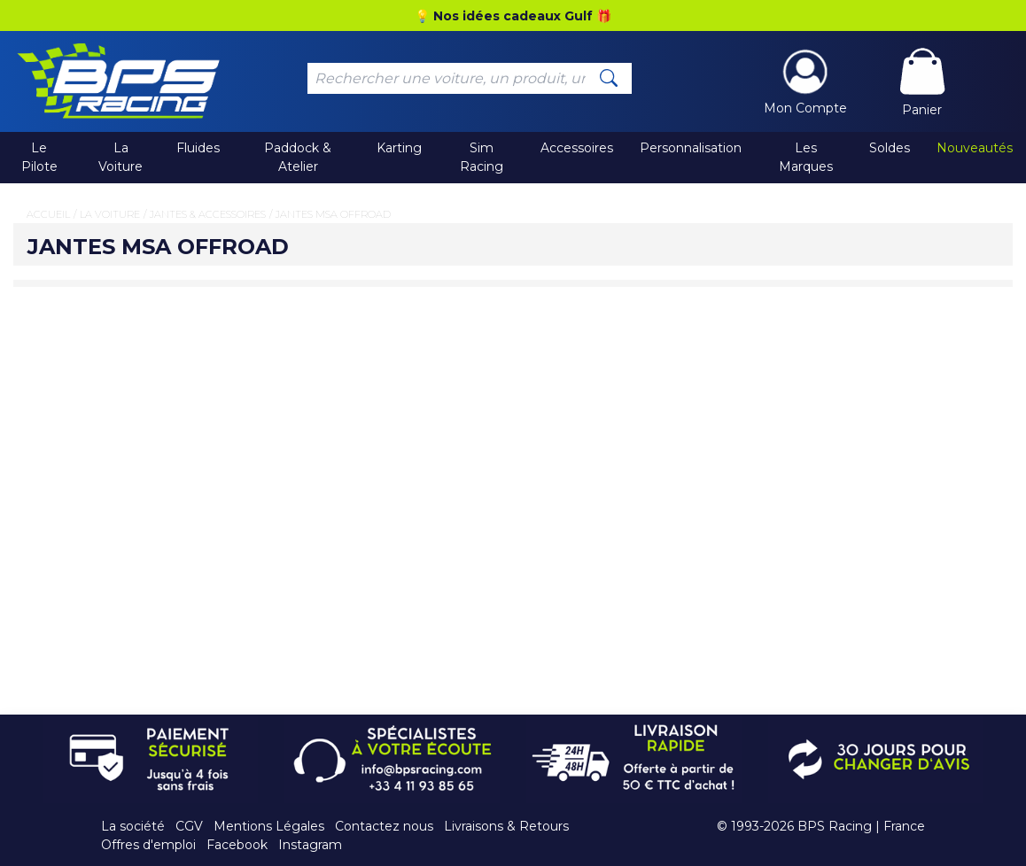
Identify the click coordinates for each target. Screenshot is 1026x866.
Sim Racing (481, 157)
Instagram (310, 845)
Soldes (889, 148)
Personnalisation (691, 148)
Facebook (237, 845)
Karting (399, 148)
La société (133, 826)
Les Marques (806, 157)
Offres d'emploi (148, 845)
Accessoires (576, 148)
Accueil (48, 214)
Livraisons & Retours (506, 826)
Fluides (198, 148)
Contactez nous (384, 826)
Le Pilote (39, 157)
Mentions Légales (269, 826)
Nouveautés (975, 148)
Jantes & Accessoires (208, 214)
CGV (189, 826)
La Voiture (120, 157)
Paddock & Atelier (297, 157)
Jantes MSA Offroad (333, 214)
